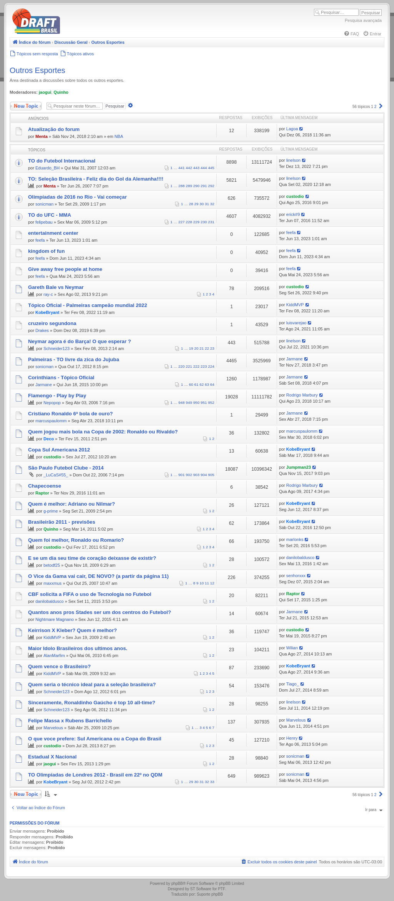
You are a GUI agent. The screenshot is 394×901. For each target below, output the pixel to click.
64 (212, 384)
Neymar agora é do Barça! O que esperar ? (79, 341)
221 (189, 366)
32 (212, 204)
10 (202, 583)
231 (211, 222)
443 (196, 168)
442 (189, 168)
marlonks (295, 539)
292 (211, 186)
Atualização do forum (54, 129)
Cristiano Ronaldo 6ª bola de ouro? (70, 413)
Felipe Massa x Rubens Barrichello (70, 720)
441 (182, 168)
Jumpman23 (298, 467)
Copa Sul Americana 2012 (59, 450)
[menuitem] (351, 34)
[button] (380, 107)
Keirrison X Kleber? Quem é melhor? (72, 630)
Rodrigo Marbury (302, 395)
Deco (48, 438)
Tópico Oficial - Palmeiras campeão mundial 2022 (87, 305)
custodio (295, 196)
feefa (40, 240)
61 (196, 384)
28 (191, 204)
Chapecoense (44, 486)
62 (202, 384)
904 (203, 475)
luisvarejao (296, 322)
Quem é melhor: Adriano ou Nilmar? (71, 504)
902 (189, 475)
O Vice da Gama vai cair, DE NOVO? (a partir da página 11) (98, 576)
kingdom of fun (46, 251)
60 (191, 384)
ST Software (200, 889)
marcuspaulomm (51, 420)
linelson (293, 160)
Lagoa (292, 128)
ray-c (48, 294)
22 (207, 348)
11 (207, 583)
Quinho (60, 92)
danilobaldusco (300, 557)
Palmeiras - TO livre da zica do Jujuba (73, 359)
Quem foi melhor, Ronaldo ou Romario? (76, 540)
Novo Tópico (26, 106)
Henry (291, 738)
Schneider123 (56, 348)
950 (196, 402)
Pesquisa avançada (363, 20)
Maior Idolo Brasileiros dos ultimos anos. (77, 648)
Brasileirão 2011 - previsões (61, 522)
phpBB (177, 883)
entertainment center (53, 233)
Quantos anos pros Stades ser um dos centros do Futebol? (99, 612)
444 (203, 168)
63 (207, 384)
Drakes (42, 330)
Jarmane (294, 359)
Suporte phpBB (210, 894)
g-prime (50, 511)
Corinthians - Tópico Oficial (61, 377)
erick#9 (293, 214)
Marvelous (53, 727)
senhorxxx (296, 575)
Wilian (292, 647)
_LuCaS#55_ (55, 475)
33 (212, 782)
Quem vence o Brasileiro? (59, 666)
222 (196, 366)
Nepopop (52, 402)
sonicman (44, 204)
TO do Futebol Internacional (61, 161)
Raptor (42, 493)
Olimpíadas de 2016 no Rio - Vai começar (77, 197)
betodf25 (51, 565)
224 (211, 366)
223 (203, 366)
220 (182, 366)
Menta (41, 136)
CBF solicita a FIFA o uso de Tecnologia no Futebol (89, 594)
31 (207, 204)
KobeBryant (47, 312)
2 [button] (375, 107)
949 (189, 402)
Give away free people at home (65, 269)
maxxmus (52, 583)
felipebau (44, 222)
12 (212, 583)
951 (203, 402)
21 (202, 348)
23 (212, 348)
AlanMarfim (54, 655)
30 (202, 204)
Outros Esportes (37, 70)
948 (182, 402)
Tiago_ (292, 684)
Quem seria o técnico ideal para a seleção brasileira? (92, 684)
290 (196, 186)
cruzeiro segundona (52, 323)
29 (196, 204)
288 (182, 186)
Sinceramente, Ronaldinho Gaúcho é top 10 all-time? (91, 702)
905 (211, 475)
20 (196, 348)
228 (189, 222)
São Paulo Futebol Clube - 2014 (66, 468)
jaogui (45, 92)
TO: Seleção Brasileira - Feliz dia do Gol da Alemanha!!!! (96, 179)
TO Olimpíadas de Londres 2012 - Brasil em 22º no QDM (95, 775)
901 (182, 475)
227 (182, 222)
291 (203, 186)
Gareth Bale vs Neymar (55, 287)
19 (191, 348)
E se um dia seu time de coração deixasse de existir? (92, 558)
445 (211, 168)
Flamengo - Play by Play (57, 395)
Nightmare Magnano (54, 619)
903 (196, 475)
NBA (118, 136)
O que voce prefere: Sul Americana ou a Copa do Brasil (94, 739)
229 (196, 222)
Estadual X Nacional (52, 757)
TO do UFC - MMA (49, 215)
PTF (221, 889)
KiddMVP (295, 304)
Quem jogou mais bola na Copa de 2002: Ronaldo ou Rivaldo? (103, 432)
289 (189, 186)
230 (203, 222)
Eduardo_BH (47, 168)
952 (211, 402)
